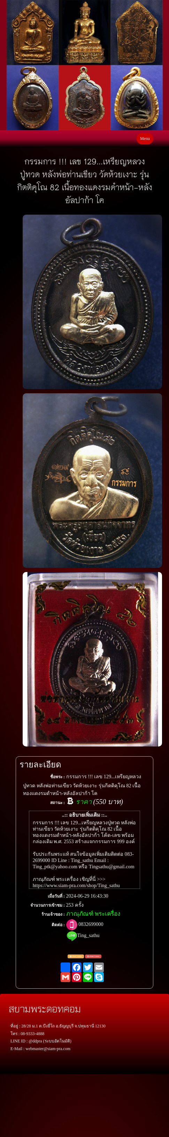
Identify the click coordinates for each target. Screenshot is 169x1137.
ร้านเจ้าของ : (53, 914)
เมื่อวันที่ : (56, 896)
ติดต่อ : (58, 924)
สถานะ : (57, 802)
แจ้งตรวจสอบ (76, 957)
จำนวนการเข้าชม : (47, 905)
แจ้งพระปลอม (93, 957)
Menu (145, 138)
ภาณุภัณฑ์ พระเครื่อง (93, 914)
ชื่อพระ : (57, 776)
